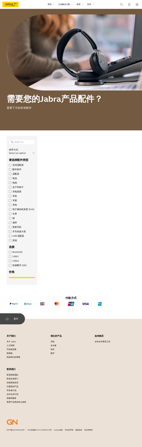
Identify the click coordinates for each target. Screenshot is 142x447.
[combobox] (22, 153)
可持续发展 (11, 349)
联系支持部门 (12, 379)
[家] (7, 319)
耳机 (52, 341)
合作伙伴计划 (12, 394)
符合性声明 (69, 430)
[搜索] (22, 142)
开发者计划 (11, 390)
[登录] (129, 4)
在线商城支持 (12, 382)
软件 (52, 349)
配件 (52, 353)
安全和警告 (88, 430)
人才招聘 (10, 345)
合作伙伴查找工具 (102, 341)
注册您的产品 (12, 386)
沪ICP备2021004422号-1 (16, 430)
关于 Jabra (11, 341)
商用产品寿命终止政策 (16, 402)
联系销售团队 (12, 375)
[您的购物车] (137, 4)
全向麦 (53, 345)
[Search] (121, 4)
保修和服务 (11, 398)
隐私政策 (78, 430)
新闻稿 (9, 353)
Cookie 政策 (58, 430)
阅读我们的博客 (13, 357)
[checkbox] (10, 165)
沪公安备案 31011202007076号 (40, 430)
